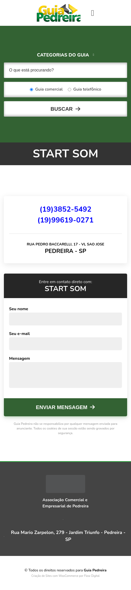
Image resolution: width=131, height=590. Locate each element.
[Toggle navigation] (92, 13)
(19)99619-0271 (65, 220)
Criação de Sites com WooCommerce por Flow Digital (65, 576)
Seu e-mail (19, 334)
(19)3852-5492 (65, 209)
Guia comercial (46, 89)
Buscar (61, 109)
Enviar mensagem (62, 407)
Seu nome (18, 309)
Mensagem (19, 358)
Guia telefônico (84, 89)
